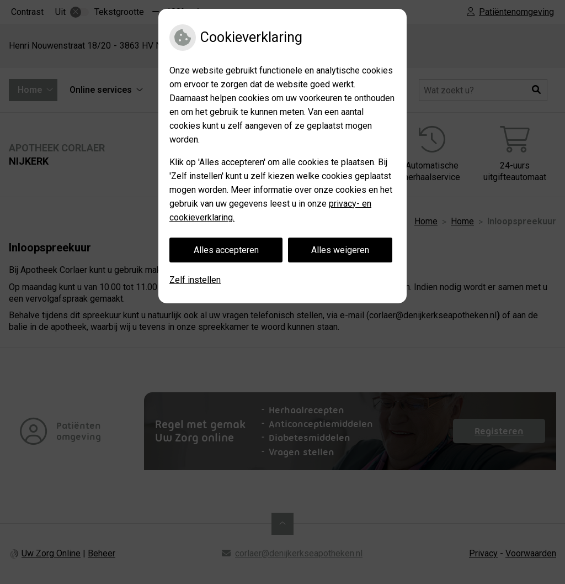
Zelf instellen (195, 280)
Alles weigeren (340, 250)
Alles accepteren (226, 250)
